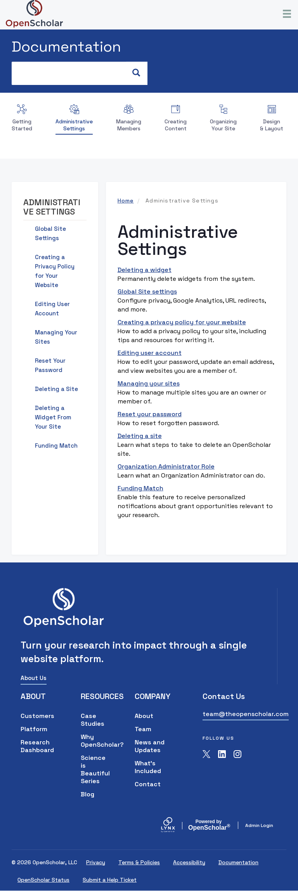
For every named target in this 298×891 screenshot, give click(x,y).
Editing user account (150, 353)
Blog (87, 794)
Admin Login (259, 825)
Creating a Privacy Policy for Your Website (54, 271)
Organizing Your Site (223, 125)
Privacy (95, 862)
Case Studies (92, 720)
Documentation (66, 46)
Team (143, 729)
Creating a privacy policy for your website (182, 322)
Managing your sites (149, 383)
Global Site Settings (50, 233)
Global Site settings (147, 291)
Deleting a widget (145, 270)
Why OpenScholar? (96, 741)
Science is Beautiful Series (95, 769)
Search (139, 73)
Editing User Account (52, 308)
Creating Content (176, 125)
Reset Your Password (50, 365)
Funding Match (140, 488)
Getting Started (22, 125)
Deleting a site (140, 436)
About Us (34, 678)
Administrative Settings (74, 125)
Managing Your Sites (56, 337)
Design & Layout (271, 125)
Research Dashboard (37, 746)
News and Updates (150, 746)
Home (126, 200)
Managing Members (128, 125)
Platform (34, 729)
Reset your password (150, 414)
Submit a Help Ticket (110, 879)
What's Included (148, 767)
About (144, 716)
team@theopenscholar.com (246, 714)
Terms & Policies (139, 862)
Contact (148, 784)
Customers (37, 716)
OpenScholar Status (43, 879)
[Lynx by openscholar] (174, 825)
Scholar (208, 825)
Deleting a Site (56, 389)
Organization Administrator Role (166, 466)
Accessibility (189, 862)
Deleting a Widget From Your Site (53, 417)
